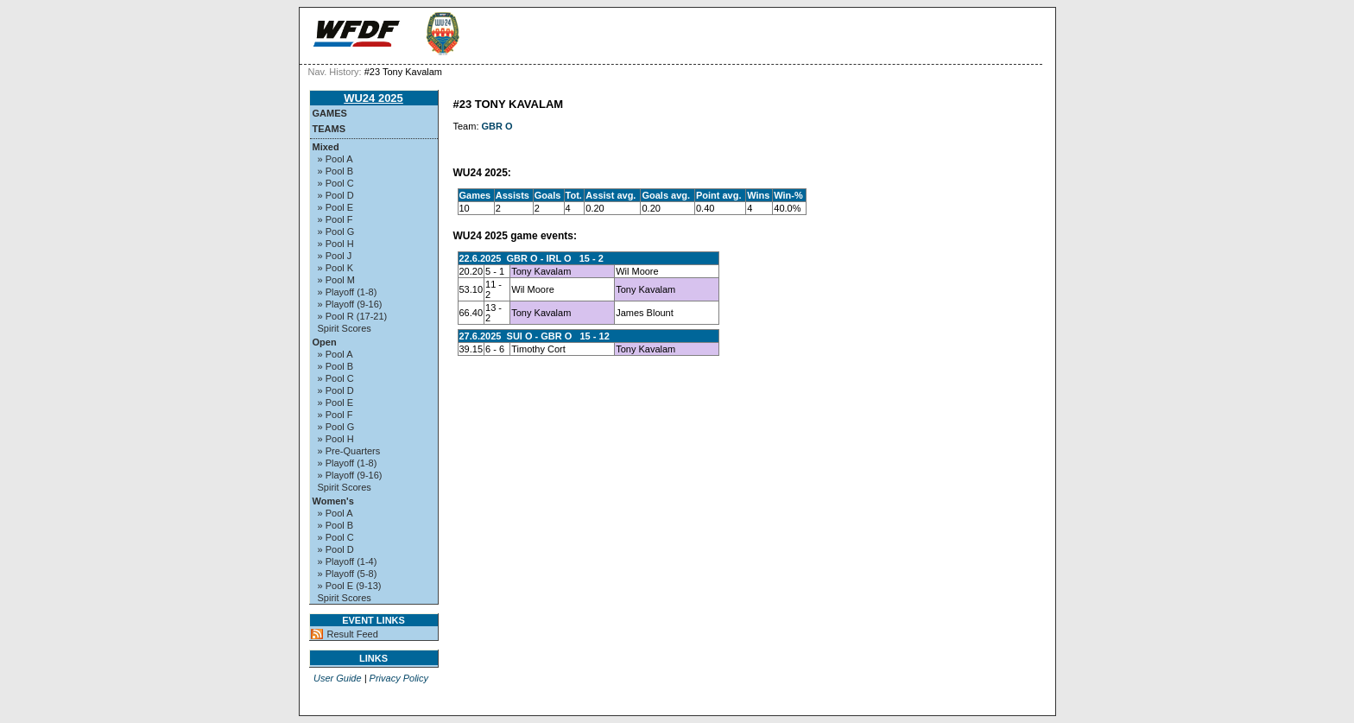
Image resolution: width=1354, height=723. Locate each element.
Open (325, 342)
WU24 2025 (373, 98)
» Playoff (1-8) (347, 292)
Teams (329, 129)
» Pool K (336, 268)
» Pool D (336, 195)
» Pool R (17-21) (353, 316)
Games (330, 113)
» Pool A (335, 159)
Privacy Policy (399, 678)
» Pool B (336, 171)
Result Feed (352, 634)
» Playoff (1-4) (347, 561)
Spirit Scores (344, 328)
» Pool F (335, 219)
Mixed (326, 147)
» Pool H (336, 243)
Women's (333, 501)
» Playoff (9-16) (350, 304)
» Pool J (335, 256)
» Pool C (336, 183)
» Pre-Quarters (349, 451)
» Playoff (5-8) (347, 573)
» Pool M (336, 280)
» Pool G (336, 231)
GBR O (497, 126)
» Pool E (336, 207)
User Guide (337, 678)
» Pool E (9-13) (350, 585)
